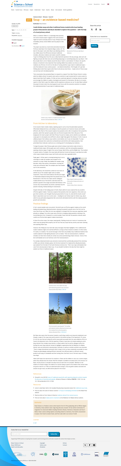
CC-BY (35, 423)
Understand (37, 10)
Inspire (31, 10)
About (52, 10)
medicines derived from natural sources (67, 395)
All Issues (26, 10)
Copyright (42, 443)
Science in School (37, 17)
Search (103, 4)
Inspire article (29, 20)
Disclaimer (42, 447)
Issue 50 (51, 17)
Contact (90, 4)
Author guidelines (67, 10)
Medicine (20, 35)
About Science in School (17, 443)
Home (12, 10)
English (14, 43)
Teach (43, 10)
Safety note (43, 445)
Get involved (58, 10)
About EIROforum (16, 445)
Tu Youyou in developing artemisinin (67, 390)
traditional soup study (81, 388)
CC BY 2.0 (59, 119)
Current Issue (19, 10)
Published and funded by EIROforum (19, 460)
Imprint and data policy (17, 447)
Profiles (18, 33)
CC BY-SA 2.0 (63, 332)
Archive (65, 443)
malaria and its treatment (52, 398)
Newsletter (97, 4)
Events (48, 10)
